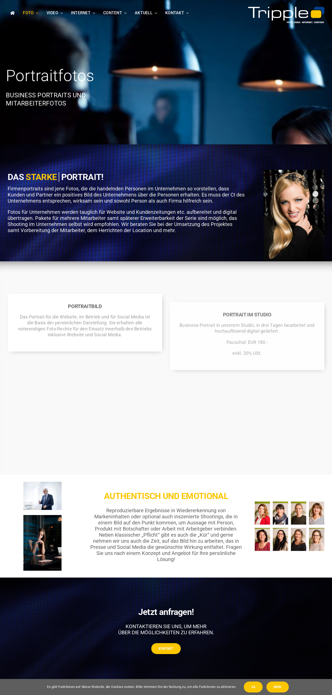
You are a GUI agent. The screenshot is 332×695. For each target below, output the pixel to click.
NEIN (277, 687)
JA (253, 687)
